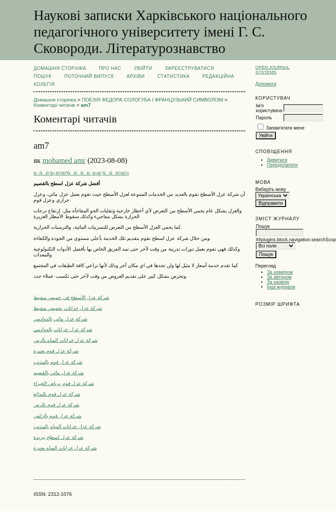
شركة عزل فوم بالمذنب (57, 362)
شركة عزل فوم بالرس (56, 404)
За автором (279, 277)
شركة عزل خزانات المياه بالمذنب (66, 426)
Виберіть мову (270, 189)
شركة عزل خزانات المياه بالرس (65, 340)
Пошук (42, 76)
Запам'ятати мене (285, 128)
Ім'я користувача (269, 108)
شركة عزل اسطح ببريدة (58, 437)
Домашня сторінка (59, 68)
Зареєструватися (189, 68)
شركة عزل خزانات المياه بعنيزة (64, 447)
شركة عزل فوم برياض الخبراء (63, 383)
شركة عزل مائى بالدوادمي (60, 318)
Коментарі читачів (54, 105)
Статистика (173, 76)
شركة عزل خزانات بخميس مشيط (67, 308)
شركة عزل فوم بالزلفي (57, 415)
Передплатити (282, 164)
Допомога (265, 83)
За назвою (278, 282)
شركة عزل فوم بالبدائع (56, 394)
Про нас (110, 68)
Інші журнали (281, 286)
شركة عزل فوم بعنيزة (55, 350)
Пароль (264, 117)
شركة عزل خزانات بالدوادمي (62, 329)
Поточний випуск (89, 76)
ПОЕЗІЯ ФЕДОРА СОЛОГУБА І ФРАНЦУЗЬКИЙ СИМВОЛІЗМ (152, 99)
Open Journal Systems (272, 69)
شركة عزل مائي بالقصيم (58, 372)
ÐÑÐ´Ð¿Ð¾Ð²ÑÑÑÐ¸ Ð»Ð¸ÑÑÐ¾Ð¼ (81, 172)
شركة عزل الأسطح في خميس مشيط (71, 297)
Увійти (143, 68)
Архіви (136, 76)
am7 (85, 105)
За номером (280, 272)
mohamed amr (63, 160)
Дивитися (277, 160)
